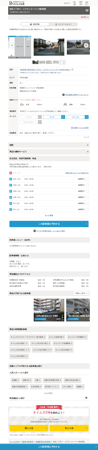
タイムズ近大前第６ (62, 350)
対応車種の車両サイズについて (77, 95)
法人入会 (69, 428)
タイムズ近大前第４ (18, 356)
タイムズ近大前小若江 (39, 343)
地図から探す (80, 293)
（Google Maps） (45, 70)
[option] (49, 44)
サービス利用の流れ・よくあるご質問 (50, 231)
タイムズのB (14, 442)
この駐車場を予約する (49, 224)
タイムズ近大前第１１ (19, 350)
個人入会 (29, 428)
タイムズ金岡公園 (55, 337)
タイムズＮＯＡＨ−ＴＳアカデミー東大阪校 (27, 337)
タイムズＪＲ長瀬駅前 (62, 343)
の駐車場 (27, 442)
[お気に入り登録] (87, 10)
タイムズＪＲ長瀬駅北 (76, 337)
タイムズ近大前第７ (18, 343)
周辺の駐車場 (42, 442)
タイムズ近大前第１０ (41, 350)
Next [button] (86, 45)
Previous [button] (11, 45)
